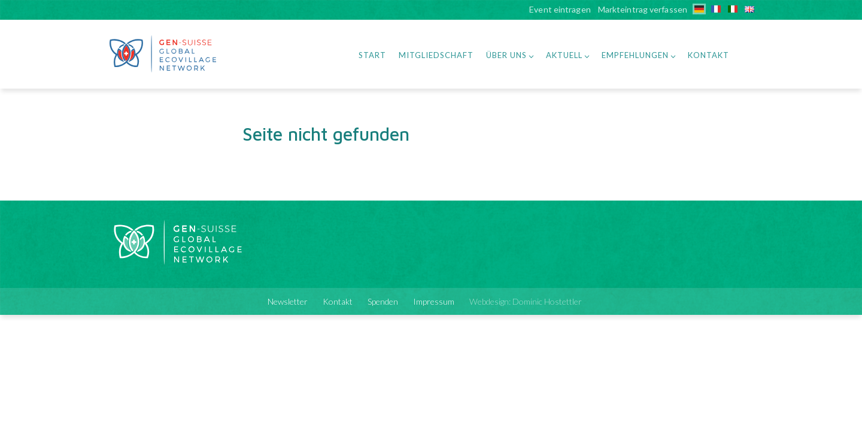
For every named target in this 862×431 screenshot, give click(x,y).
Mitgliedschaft (436, 55)
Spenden (383, 301)
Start (372, 55)
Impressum (433, 301)
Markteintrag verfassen (642, 10)
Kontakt (708, 55)
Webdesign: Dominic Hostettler (525, 301)
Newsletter (288, 301)
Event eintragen (560, 10)
